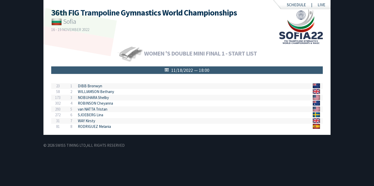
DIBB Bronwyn (90, 85)
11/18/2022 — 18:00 (190, 70)
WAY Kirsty (86, 120)
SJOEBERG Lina (90, 114)
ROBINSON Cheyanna (95, 103)
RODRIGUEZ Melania (94, 126)
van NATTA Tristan (92, 109)
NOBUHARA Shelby (93, 97)
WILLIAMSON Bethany (96, 91)
